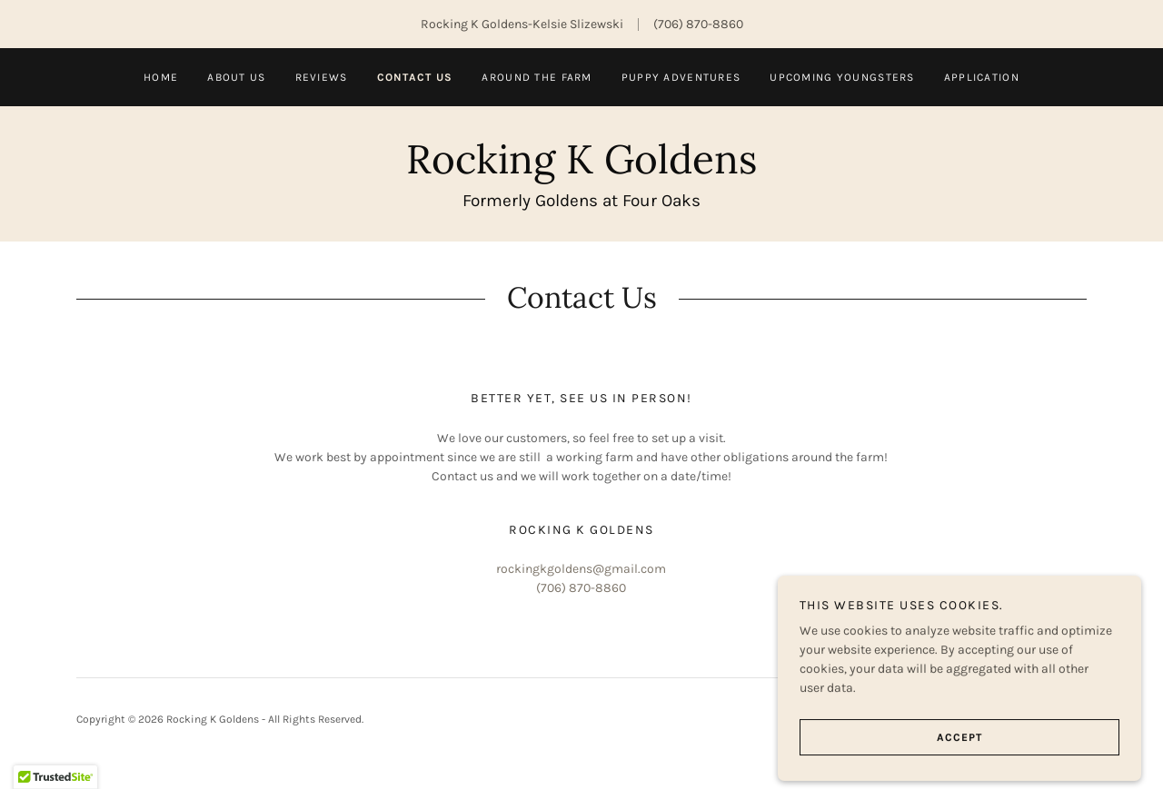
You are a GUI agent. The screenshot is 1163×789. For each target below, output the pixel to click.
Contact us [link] (415, 77)
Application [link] (981, 77)
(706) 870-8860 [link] (698, 24)
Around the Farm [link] (536, 77)
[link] (581, 169)
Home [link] (161, 77)
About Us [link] (236, 77)
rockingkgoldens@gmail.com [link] (581, 569)
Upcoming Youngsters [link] (842, 77)
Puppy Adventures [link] (681, 77)
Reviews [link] (321, 77)
